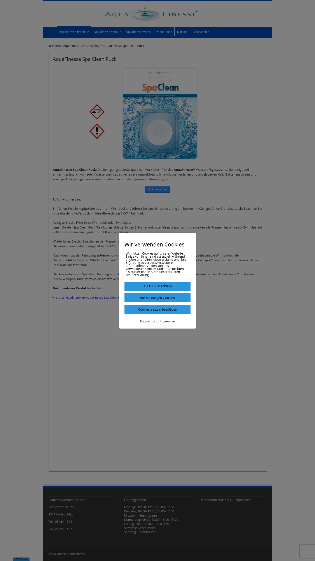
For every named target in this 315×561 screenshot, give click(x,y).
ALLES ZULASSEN (157, 286)
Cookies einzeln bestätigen (157, 309)
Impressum (167, 321)
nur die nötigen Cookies (157, 298)
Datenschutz (148, 321)
